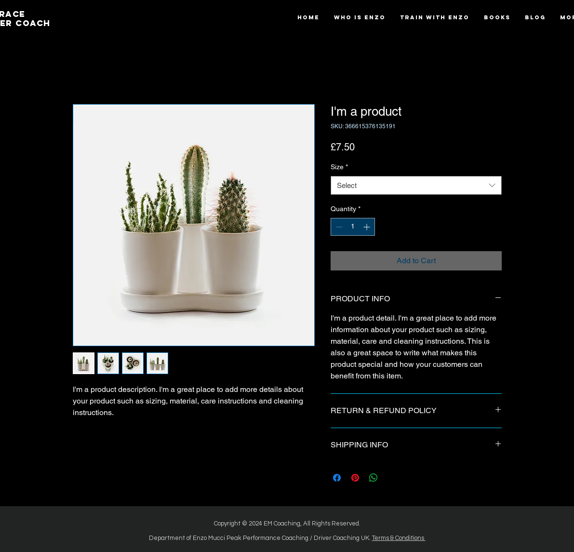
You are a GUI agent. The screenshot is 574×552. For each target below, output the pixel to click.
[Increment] (367, 226)
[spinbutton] (352, 226)
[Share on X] (392, 478)
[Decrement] (338, 226)
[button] (497, 17)
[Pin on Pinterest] (355, 478)
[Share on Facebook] (337, 478)
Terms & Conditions (399, 538)
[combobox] (416, 185)
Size (339, 167)
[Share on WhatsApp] (373, 478)
